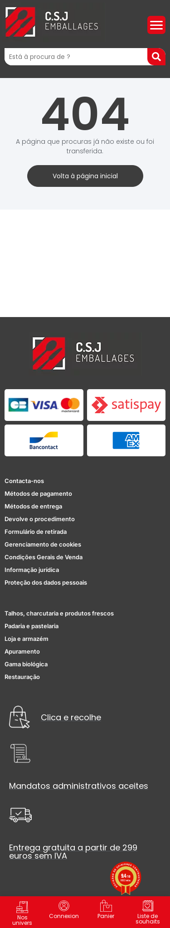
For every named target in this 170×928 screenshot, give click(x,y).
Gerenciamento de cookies (43, 544)
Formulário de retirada (36, 531)
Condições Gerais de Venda (44, 557)
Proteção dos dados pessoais (46, 582)
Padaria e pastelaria (31, 626)
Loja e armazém (27, 638)
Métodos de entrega (33, 506)
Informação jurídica (32, 569)
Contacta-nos (24, 480)
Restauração (22, 676)
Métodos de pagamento (38, 493)
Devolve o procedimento (40, 519)
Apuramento (22, 651)
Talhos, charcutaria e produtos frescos (59, 613)
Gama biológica (26, 664)
